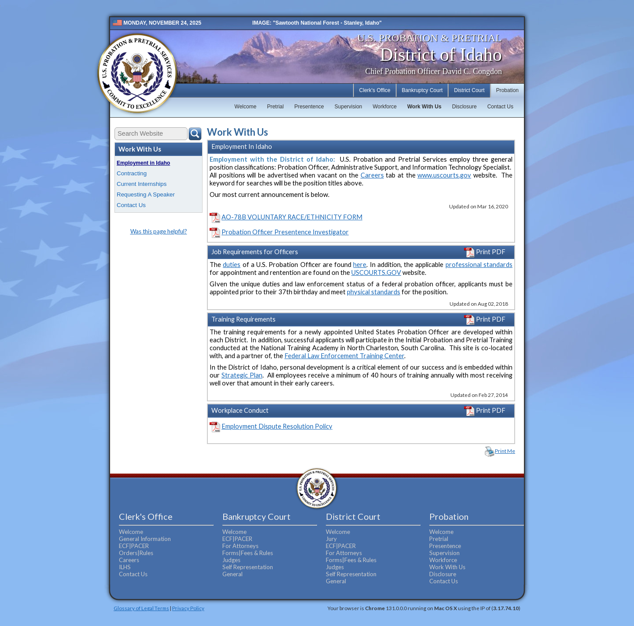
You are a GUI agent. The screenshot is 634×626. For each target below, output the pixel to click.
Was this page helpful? (158, 231)
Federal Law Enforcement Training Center (344, 355)
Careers (372, 175)
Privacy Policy (188, 608)
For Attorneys (240, 545)
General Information (145, 538)
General (232, 574)
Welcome (246, 107)
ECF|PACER (134, 545)
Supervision (348, 107)
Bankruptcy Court (422, 90)
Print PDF (484, 252)
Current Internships (141, 184)
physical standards (373, 292)
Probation (507, 90)
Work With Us (424, 107)
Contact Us (500, 107)
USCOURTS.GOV (376, 272)
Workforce (384, 107)
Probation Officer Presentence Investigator (285, 232)
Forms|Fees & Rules (247, 552)
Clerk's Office (375, 90)
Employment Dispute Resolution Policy (276, 426)
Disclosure (464, 107)
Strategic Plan (241, 375)
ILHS (125, 566)
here (359, 264)
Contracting (132, 173)
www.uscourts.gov (444, 175)
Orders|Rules (136, 552)
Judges (231, 559)
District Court (469, 90)
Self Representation (247, 566)
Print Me (505, 451)
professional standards (479, 264)
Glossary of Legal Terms (141, 608)
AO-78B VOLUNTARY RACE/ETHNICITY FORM (291, 217)
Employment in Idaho (143, 163)
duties (231, 264)
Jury (331, 538)
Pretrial (275, 107)
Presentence (309, 107)
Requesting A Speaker (146, 194)
